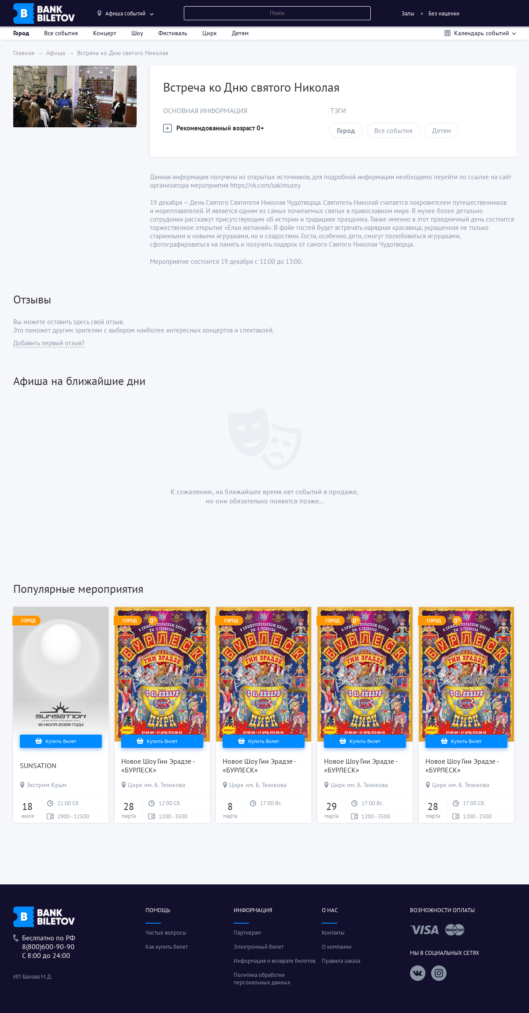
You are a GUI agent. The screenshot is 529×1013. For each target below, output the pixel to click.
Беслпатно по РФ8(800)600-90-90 (48, 942)
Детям (240, 33)
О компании (336, 946)
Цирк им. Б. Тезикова (156, 785)
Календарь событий (481, 33)
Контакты (333, 932)
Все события (61, 33)
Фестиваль (172, 33)
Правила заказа (341, 961)
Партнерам (247, 932)
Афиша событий (125, 13)
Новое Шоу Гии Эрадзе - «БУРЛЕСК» (158, 765)
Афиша (55, 53)
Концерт (104, 33)
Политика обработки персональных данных (262, 978)
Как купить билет (166, 946)
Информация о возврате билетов (274, 961)
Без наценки (443, 13)
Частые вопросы (165, 932)
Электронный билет (258, 946)
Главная (23, 53)
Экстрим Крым (46, 785)
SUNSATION (38, 765)
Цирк (209, 33)
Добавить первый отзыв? (49, 343)
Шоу (137, 33)
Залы (408, 13)
